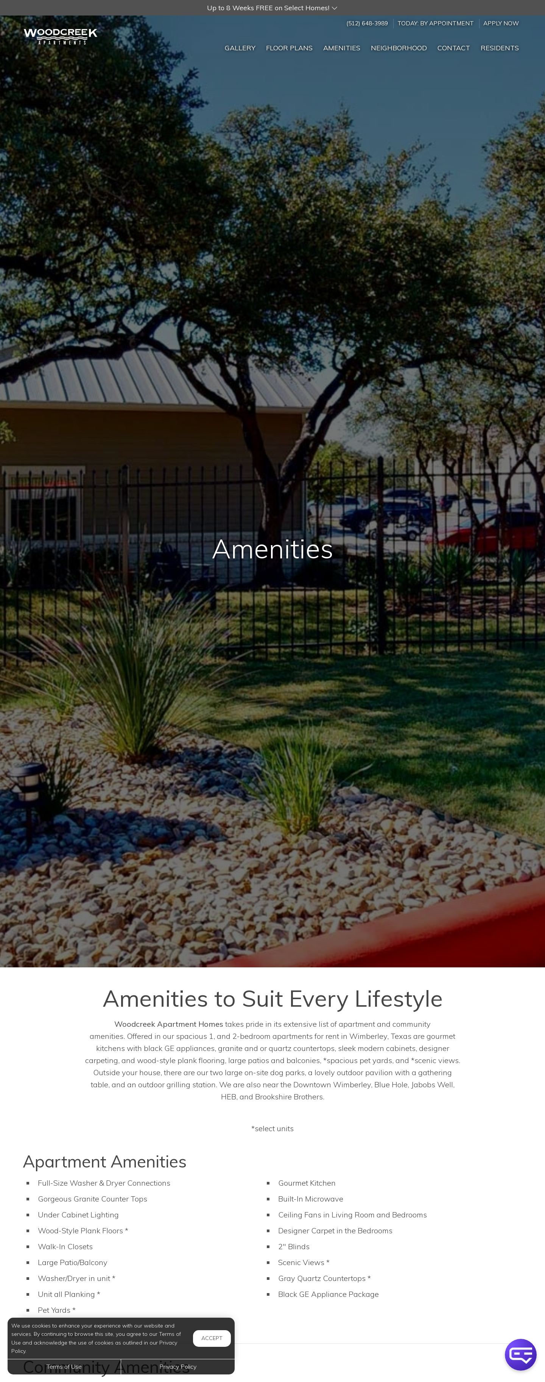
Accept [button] (212, 1338)
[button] (272, 8)
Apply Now (501, 23)
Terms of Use (64, 1366)
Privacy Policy (177, 1366)
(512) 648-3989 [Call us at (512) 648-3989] (367, 23)
